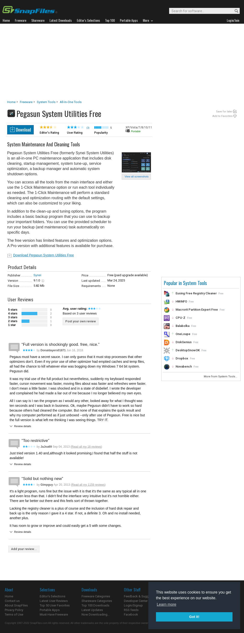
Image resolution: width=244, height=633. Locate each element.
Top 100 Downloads (95, 605)
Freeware (26, 102)
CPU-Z (180, 317)
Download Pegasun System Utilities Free (43, 255)
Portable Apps (50, 610)
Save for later (224, 111)
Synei (37, 275)
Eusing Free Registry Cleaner (196, 293)
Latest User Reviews (54, 601)
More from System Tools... (221, 376)
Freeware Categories (96, 596)
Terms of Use (14, 614)
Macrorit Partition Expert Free (197, 309)
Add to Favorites (222, 116)
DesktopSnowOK (188, 350)
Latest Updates (92, 610)
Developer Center (136, 601)
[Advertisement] (122, 63)
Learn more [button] (166, 604)
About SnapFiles (16, 605)
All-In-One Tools (71, 102)
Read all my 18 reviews (86, 446)
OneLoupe (183, 334)
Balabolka (182, 326)
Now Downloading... (96, 614)
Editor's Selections (52, 596)
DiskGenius (184, 342)
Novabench (184, 366)
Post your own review (80, 321)
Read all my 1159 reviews (88, 484)
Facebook (131, 614)
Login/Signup (133, 605)
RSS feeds (131, 610)
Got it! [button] (194, 617)
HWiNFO (181, 301)
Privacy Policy (14, 610)
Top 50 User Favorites (55, 605)
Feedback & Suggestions (141, 596)
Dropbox (182, 358)
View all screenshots (137, 176)
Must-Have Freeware (54, 614)
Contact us (12, 601)
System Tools (46, 102)
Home (11, 102)
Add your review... (24, 549)
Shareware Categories (97, 601)
